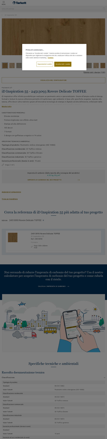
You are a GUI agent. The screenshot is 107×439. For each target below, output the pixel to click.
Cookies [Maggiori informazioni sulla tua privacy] (50, 58)
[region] (54, 57)
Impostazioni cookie (45, 64)
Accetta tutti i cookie (63, 64)
